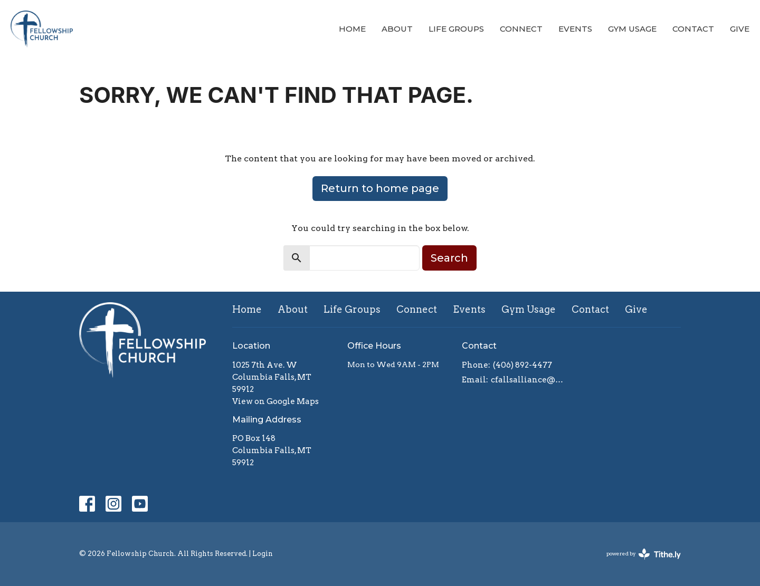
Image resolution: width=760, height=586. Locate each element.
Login (262, 554)
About (397, 29)
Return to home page (380, 188)
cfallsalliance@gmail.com (528, 380)
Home (352, 29)
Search (449, 258)
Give (739, 29)
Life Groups (456, 29)
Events (575, 29)
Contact (693, 29)
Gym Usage (632, 29)
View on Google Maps (275, 401)
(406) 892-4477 (522, 365)
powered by (643, 554)
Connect (521, 29)
